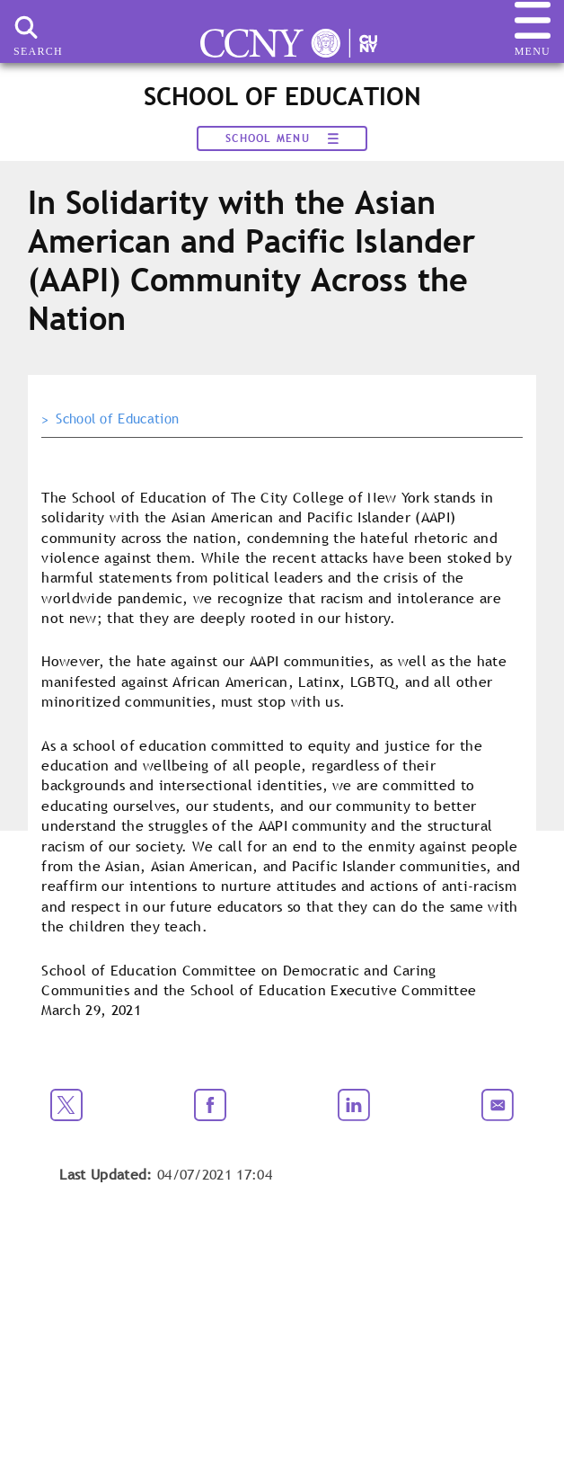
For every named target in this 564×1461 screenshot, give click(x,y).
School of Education (117, 419)
